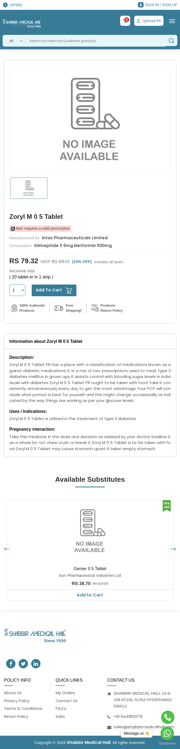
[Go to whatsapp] (167, 733)
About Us (13, 692)
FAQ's (61, 708)
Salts (61, 716)
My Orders (65, 692)
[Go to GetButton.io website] (167, 743)
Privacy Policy (17, 700)
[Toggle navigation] (172, 21)
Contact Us (67, 700)
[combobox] (14, 40)
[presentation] (7, 548)
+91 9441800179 (129, 716)
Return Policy (16, 716)
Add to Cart (90, 594)
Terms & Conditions (23, 708)
